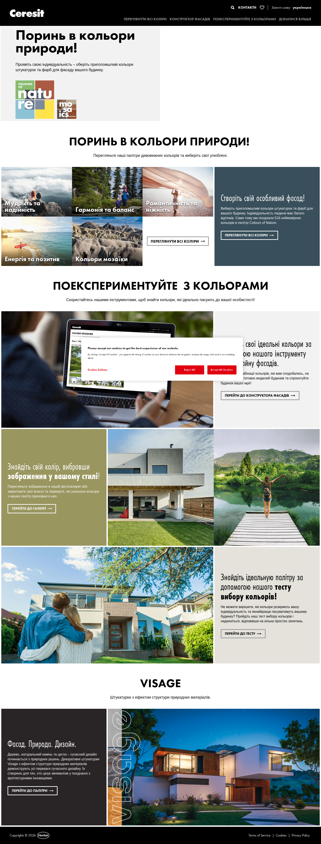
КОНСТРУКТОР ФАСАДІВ (190, 19)
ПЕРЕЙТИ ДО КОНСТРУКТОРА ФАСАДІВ (260, 395)
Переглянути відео (267, 39)
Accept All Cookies (222, 369)
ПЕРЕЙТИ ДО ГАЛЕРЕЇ (32, 508)
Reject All (189, 369)
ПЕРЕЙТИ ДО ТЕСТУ (243, 633)
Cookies (281, 835)
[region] (162, 359)
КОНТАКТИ (247, 7)
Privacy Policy (301, 835)
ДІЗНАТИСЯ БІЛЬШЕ (295, 19)
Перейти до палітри (32, 790)
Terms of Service (260, 835)
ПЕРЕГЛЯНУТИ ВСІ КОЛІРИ (145, 19)
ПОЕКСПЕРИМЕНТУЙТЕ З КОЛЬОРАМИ (244, 19)
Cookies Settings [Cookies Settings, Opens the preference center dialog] (98, 369)
